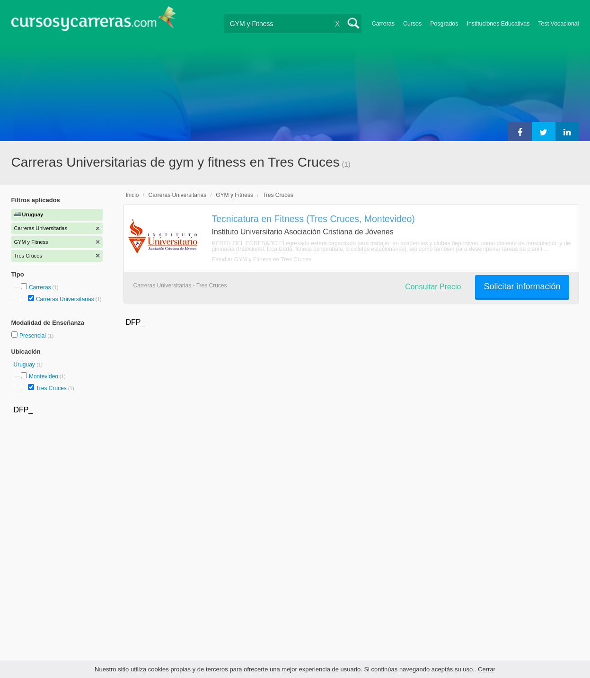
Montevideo (43, 376)
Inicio (132, 195)
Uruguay (25, 364)
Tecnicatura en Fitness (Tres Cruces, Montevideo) (313, 219)
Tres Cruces (51, 388)
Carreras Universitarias (65, 299)
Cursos (412, 24)
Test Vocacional (558, 24)
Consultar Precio (433, 287)
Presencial (33, 335)
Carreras (383, 24)
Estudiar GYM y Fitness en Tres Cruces (262, 259)
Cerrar (486, 669)
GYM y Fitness (234, 195)
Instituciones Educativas (498, 24)
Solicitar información (522, 286)
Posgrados (444, 24)
